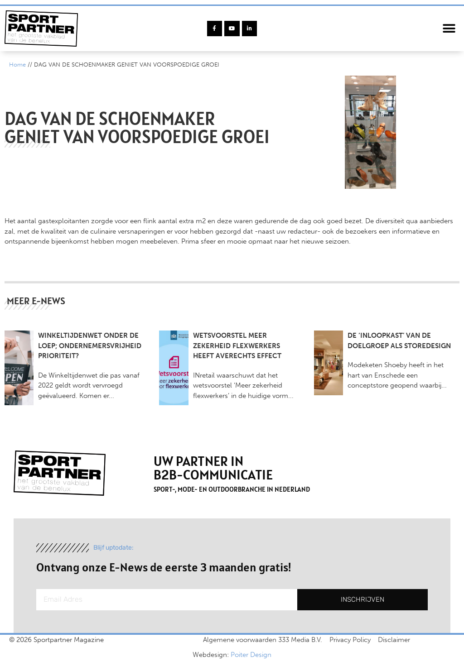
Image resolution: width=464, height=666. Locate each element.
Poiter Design (251, 655)
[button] (449, 29)
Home (17, 64)
